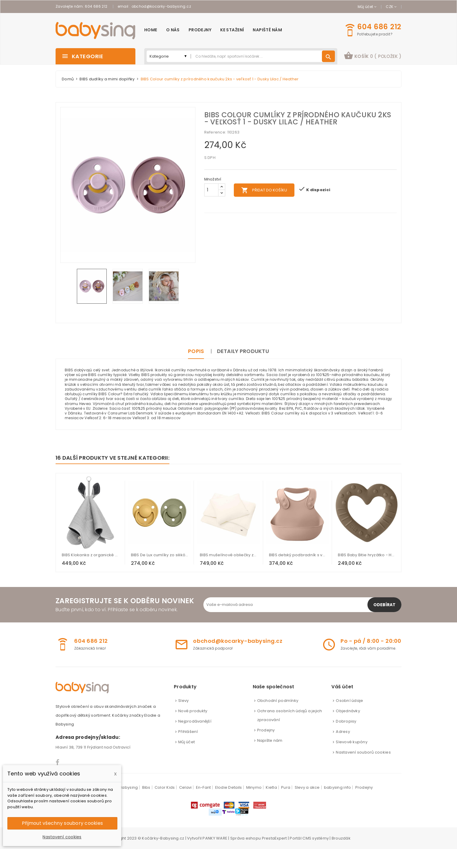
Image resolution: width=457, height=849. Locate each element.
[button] (372, 56)
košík (372, 55)
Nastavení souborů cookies (363, 752)
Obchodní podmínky (277, 700)
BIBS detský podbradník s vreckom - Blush (297, 555)
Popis (196, 351)
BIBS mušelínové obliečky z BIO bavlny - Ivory (228, 555)
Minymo (254, 787)
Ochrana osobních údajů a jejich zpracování (289, 715)
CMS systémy (315, 838)
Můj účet (186, 742)
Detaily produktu (243, 351)
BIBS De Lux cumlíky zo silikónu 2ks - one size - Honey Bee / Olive (159, 555)
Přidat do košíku (264, 190)
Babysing (128, 787)
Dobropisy (346, 721)
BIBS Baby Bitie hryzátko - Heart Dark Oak (366, 555)
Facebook (58, 762)
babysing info (337, 787)
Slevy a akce (307, 787)
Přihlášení (188, 731)
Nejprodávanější (194, 721)
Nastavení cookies (62, 837)
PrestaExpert (274, 838)
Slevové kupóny (351, 742)
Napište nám (270, 740)
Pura (285, 787)
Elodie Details (228, 787)
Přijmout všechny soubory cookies (62, 823)
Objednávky (348, 711)
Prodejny (266, 730)
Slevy (183, 700)
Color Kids (165, 787)
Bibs (146, 787)
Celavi (185, 787)
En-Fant (203, 787)
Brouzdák (341, 838)
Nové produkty (192, 711)
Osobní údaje (349, 700)
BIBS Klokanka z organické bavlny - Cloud (90, 555)
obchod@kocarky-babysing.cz (161, 6)
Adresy (343, 731)
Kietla (271, 787)
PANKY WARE (214, 838)
